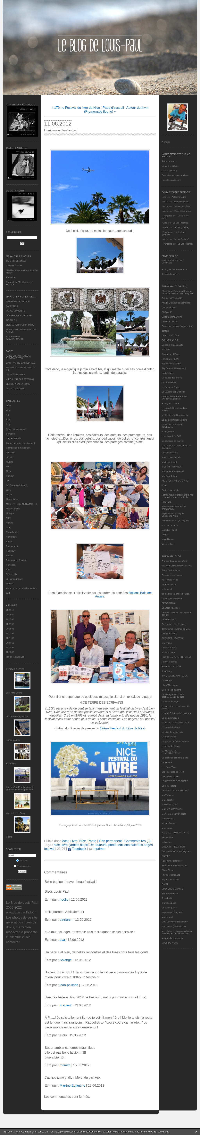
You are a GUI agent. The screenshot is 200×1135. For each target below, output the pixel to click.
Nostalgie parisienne (171, 180)
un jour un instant (14, 579)
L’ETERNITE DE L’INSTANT (175, 790)
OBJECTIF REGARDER (173, 847)
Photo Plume (168, 870)
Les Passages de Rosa (173, 772)
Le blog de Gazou (170, 718)
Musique (10, 513)
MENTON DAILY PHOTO (174, 814)
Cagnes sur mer (13, 438)
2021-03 (10, 638)
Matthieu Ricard (169, 462)
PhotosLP (10, 277)
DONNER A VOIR (170, 340)
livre (65, 845)
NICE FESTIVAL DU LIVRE (175, 481)
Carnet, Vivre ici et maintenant (20, 443)
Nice (8, 527)
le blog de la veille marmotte (175, 415)
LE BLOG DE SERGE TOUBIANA (172, 425)
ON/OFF (166, 856)
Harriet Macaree (169, 662)
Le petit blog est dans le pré (175, 758)
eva (164, 197)
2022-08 (10, 619)
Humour (10, 476)
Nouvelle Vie (12, 532)
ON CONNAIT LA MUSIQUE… (176, 851)
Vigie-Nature (168, 539)
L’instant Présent (14, 265)
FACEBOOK (12, 306)
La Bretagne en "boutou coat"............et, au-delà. (173, 695)
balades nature (169, 584)
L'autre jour (167, 680)
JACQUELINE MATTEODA (175, 676)
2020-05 (10, 652)
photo (112, 845)
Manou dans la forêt (171, 457)
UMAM (165, 534)
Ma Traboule (168, 795)
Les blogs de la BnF (171, 436)
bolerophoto (167, 589)
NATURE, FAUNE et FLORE (175, 832)
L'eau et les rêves (170, 166)
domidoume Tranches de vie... (176, 629)
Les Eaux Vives (169, 767)
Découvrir (10, 452)
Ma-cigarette (168, 800)
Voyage (9, 583)
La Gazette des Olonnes (173, 392)
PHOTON (166, 502)
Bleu (8, 419)
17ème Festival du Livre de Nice (122, 728)
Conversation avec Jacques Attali (177, 326)
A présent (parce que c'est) (174, 561)
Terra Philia (167, 898)
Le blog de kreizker (171, 727)
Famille (9, 462)
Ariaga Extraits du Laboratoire (176, 303)
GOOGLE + (11, 320)
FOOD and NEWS (170, 359)
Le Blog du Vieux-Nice (172, 732)
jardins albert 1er (82, 845)
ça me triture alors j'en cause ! (176, 594)
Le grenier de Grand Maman (175, 741)
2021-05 (10, 633)
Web (8, 593)
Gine (164, 223)
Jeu (8, 480)
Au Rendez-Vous (170, 580)
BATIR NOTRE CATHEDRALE (20, 363)
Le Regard (167, 762)
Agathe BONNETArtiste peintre (176, 565)
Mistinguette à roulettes (173, 471)
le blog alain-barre (170, 403)
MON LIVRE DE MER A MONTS (21, 504)
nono (164, 485)
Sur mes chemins (170, 893)
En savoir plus (161, 1131)
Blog (8, 424)
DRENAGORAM (169, 633)
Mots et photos (13, 508)
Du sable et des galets (172, 345)
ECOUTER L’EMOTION (173, 638)
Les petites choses (170, 776)
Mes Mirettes (168, 818)
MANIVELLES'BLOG (172, 809)
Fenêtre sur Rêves (170, 354)
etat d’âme (167, 643)
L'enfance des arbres (172, 378)
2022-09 (10, 614)
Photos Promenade (171, 875)
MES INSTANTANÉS (172, 467)
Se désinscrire (22, 866)
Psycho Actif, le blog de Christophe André (173, 514)
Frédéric (66, 1005)
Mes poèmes (12, 499)
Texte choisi (11, 574)
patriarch (66, 919)
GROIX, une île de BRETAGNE (177, 657)
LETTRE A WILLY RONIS (18, 384)
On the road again (170, 490)
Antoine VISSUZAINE (172, 298)
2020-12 (10, 643)
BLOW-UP (167, 312)
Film (8, 466)
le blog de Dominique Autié (174, 269)
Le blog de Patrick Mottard (174, 420)
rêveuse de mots (170, 525)
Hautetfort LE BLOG (171, 666)
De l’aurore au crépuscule (174, 624)
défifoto (9, 457)
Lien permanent (110, 841)
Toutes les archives (15, 657)
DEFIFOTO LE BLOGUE (18, 301)
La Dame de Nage (170, 387)
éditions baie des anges (135, 845)
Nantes (9, 523)
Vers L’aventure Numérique (175, 921)
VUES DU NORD (170, 943)
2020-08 (10, 647)
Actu (8, 410)
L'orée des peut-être (171, 690)
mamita (65, 1065)
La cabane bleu (169, 382)
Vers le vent (167, 917)
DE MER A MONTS (15, 388)
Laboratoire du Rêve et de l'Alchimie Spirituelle (174, 397)
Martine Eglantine (72, 1085)
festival (49, 849)
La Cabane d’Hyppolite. (17, 716)
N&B (8, 518)
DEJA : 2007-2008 (170, 335)
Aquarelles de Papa (15, 813)
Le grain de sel (169, 736)
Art (7, 415)
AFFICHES (11, 763)
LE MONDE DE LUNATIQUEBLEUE (171, 752)
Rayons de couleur (171, 879)
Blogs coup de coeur (16, 429)
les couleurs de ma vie (172, 441)
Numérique (11, 537)
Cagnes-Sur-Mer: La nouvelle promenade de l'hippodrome (20, 788)
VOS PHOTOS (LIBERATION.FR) (15, 337)
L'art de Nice (168, 373)
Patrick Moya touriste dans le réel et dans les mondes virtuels (178, 496)
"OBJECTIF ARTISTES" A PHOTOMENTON (18, 357)
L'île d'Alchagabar (170, 685)
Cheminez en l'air (170, 321)
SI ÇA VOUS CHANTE (172, 889)
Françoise (167, 216)
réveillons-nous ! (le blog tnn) (175, 520)
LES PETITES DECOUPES (175, 781)
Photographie (12, 546)
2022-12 (10, 610)
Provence (10, 565)
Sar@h (165, 884)
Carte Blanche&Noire (16, 261)
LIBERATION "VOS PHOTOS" (20, 325)
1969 (8, 405)
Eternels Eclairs (169, 647)
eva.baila (166, 349)
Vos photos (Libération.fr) (174, 926)
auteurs (101, 845)
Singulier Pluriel (169, 530)
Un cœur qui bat (169, 907)
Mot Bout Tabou (169, 476)
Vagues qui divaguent (172, 912)
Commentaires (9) (137, 841)
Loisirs (9, 494)
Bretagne (10, 434)
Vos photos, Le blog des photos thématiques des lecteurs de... (177, 932)
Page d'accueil (113, 107)
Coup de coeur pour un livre (175, 175)
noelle (165, 201)
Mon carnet (167, 828)
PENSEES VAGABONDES (174, 865)
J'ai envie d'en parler (171, 363)
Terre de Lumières (170, 274)
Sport (8, 569)
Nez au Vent (167, 837)
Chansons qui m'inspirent (18, 448)
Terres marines (13, 740)
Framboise (167, 232)
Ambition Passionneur (172, 575)
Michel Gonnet (169, 823)
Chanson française (171, 608)
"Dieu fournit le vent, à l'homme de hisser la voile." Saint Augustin (177, 292)
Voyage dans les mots (172, 938)
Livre (8, 490)
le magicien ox (168, 431)
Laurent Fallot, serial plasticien (176, 713)
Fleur (8, 471)
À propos (166, 142)
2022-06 (10, 629)
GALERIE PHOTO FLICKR (19, 315)
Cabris (9, 837)
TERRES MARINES (15, 374)
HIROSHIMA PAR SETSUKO (20, 379)
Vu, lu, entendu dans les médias (21, 588)
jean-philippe (69, 985)
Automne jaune (169, 161)
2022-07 (10, 624)
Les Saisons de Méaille (17, 485)
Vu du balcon (168, 544)
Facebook (77, 849)
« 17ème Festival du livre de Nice (75, 107)
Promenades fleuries (16, 560)
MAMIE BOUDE (169, 804)
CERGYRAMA (169, 603)
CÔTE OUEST (169, 619)
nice (57, 845)
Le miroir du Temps (171, 746)
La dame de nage (170, 701)
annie (165, 206)
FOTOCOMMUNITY (15, 311)
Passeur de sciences (172, 861)
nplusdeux (166, 842)
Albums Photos (15, 669)
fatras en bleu (168, 652)
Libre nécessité (169, 786)
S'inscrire (22, 860)
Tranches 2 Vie (169, 903)
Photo (9, 541)
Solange (66, 960)
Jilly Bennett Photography (174, 368)
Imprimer (97, 849)
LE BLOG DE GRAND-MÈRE (176, 722)
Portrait (9, 555)
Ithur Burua (167, 671)
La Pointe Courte (14, 693)
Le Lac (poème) (169, 170)
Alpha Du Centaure (171, 570)
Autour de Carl (169, 307)
